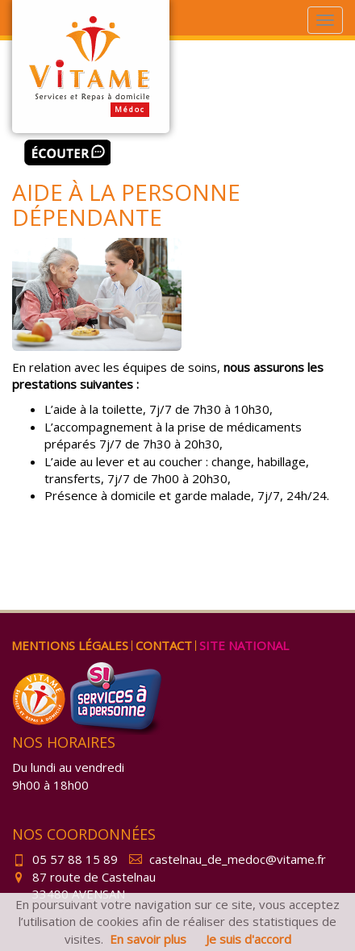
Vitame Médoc (90, 66)
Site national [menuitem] (244, 645)
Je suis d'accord (248, 939)
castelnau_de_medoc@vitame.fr (227, 859)
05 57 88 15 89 (65, 859)
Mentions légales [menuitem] (69, 645)
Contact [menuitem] (164, 645)
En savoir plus (148, 939)
